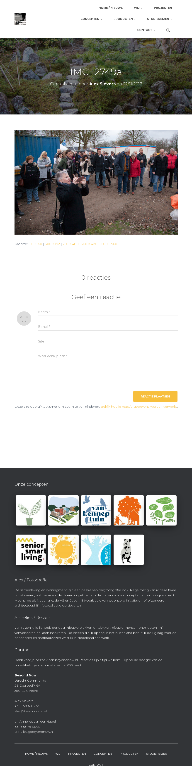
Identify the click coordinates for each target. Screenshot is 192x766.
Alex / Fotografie (31, 580)
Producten (125, 19)
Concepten (91, 19)
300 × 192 (52, 244)
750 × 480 (71, 244)
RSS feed (73, 665)
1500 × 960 (108, 244)
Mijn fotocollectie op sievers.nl (58, 605)
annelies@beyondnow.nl (34, 732)
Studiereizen (159, 19)
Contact (146, 30)
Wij (138, 8)
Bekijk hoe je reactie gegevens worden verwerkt (139, 406)
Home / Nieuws (111, 8)
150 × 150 (35, 244)
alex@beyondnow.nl (31, 711)
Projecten (163, 8)
